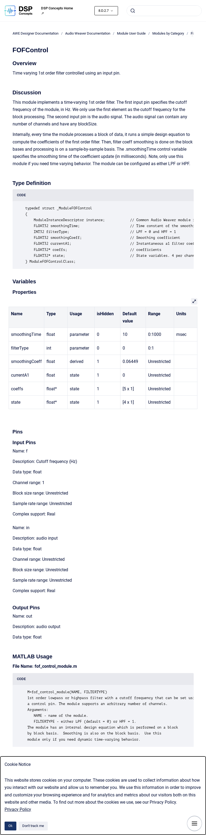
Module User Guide (131, 33)
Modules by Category (168, 33)
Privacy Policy (18, 809)
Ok (10, 826)
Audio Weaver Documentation (87, 33)
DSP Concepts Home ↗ (57, 11)
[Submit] (132, 10)
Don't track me (33, 826)
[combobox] (164, 11)
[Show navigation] (194, 823)
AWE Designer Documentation (35, 33)
